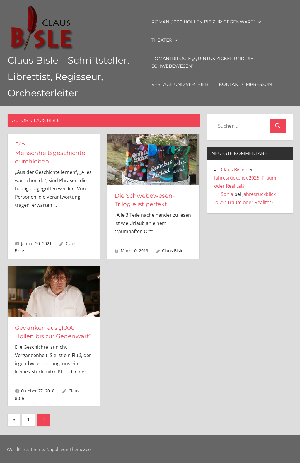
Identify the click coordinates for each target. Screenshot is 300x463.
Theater (164, 40)
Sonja (227, 194)
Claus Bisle (172, 250)
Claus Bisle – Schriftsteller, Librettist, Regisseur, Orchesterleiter (68, 76)
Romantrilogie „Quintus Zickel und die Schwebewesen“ (202, 62)
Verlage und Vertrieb (179, 84)
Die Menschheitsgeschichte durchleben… (50, 152)
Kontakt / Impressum (245, 84)
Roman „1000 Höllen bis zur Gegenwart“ (206, 22)
